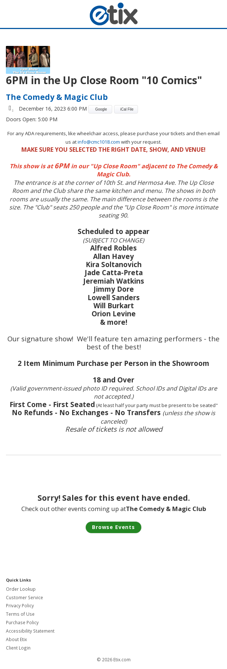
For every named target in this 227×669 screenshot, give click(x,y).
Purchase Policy (22, 622)
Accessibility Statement (30, 631)
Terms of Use (20, 614)
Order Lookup (21, 589)
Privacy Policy (20, 605)
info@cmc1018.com (99, 142)
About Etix (16, 639)
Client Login (18, 648)
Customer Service (24, 597)
